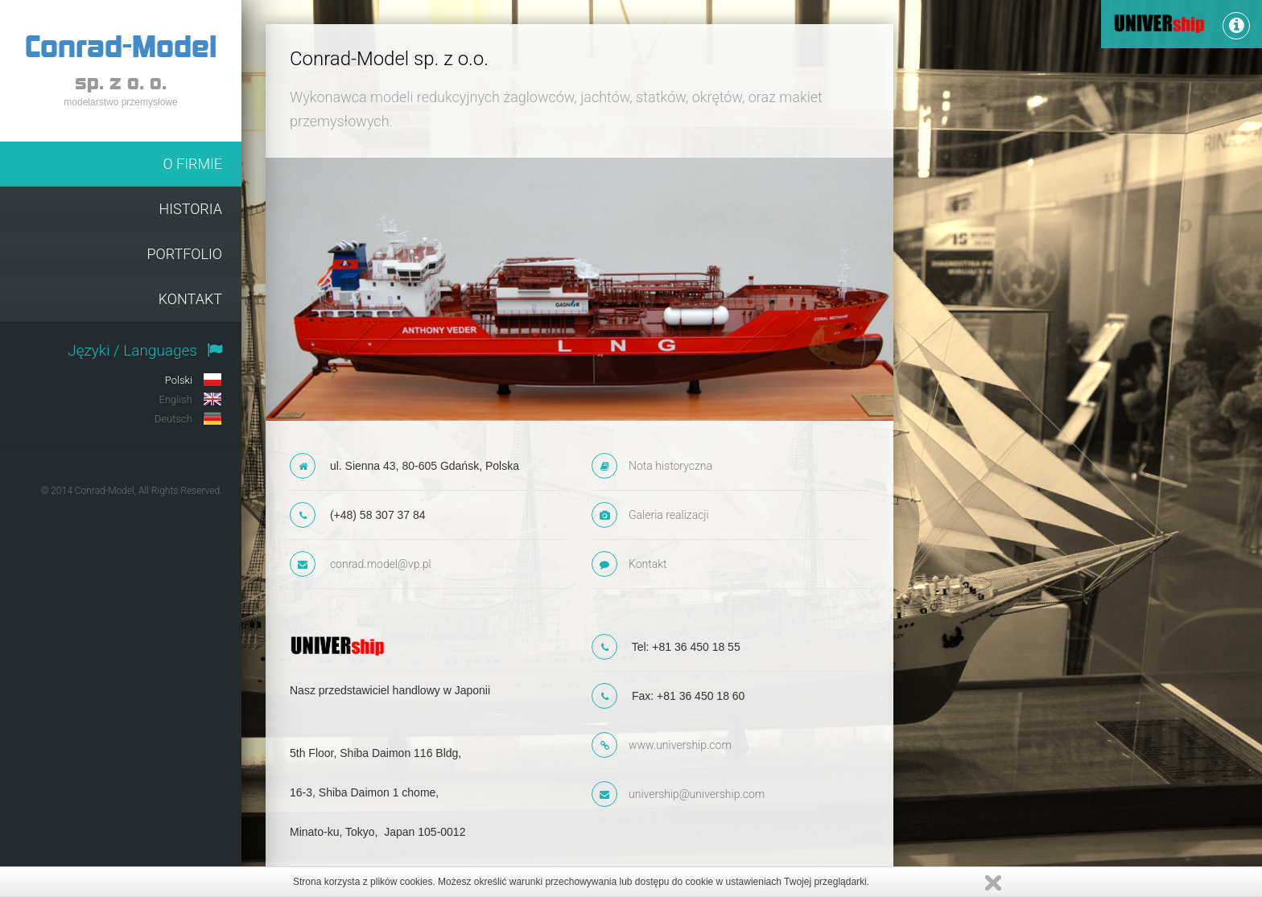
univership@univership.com (697, 794)
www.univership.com (680, 745)
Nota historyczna (670, 465)
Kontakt (648, 564)
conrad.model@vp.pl (380, 564)
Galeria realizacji (669, 514)
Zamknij (993, 883)
